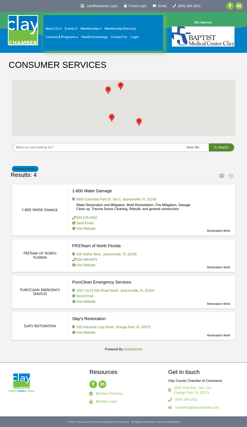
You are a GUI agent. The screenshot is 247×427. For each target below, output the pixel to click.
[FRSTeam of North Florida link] (40, 255)
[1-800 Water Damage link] (40, 210)
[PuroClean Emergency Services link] (40, 292)
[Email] (158, 6)
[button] (139, 122)
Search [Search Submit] (221, 147)
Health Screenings (94, 37)
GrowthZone (133, 349)
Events (69, 28)
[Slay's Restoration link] (40, 326)
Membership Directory (120, 28)
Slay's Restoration (89, 318)
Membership (89, 28)
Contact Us (119, 37)
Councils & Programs (60, 37)
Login (134, 37)
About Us (51, 28)
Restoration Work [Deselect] (25, 168)
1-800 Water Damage (92, 191)
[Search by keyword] (98, 147)
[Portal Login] (134, 6)
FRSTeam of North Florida (96, 245)
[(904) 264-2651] (186, 6)
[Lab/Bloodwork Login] (98, 6)
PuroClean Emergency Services (101, 282)
